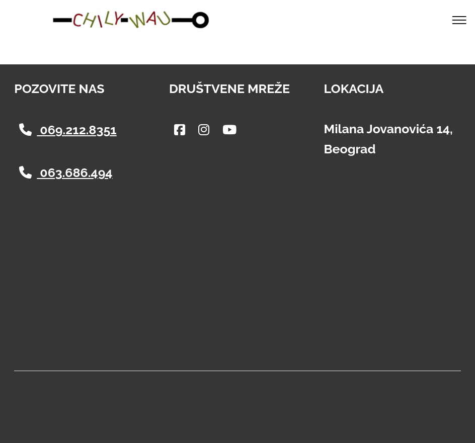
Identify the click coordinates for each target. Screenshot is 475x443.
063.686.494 (65, 172)
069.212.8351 (67, 129)
